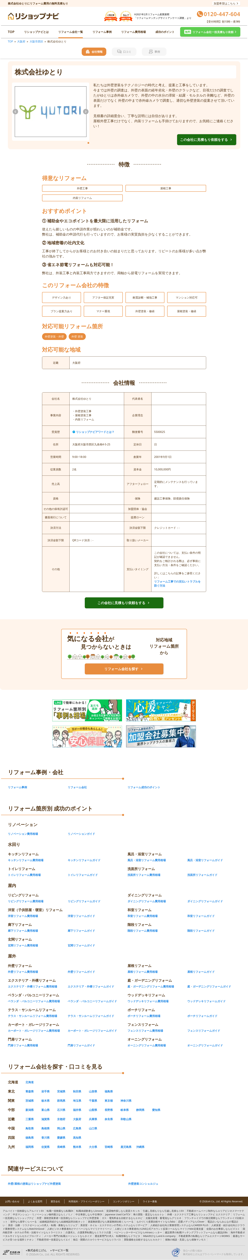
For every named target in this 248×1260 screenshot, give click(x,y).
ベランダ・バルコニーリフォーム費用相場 (34, 1001)
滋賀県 (45, 1119)
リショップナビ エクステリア (198, 1214)
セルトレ (148, 1214)
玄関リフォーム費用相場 (23, 945)
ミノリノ (43, 1214)
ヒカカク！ (143, 1239)
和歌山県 (125, 1119)
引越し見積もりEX (163, 1210)
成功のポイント (165, 32)
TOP (11, 31)
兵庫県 (93, 1119)
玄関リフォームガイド (81, 945)
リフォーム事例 (102, 32)
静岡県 (140, 1110)
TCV (117, 1214)
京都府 (61, 1119)
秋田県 (77, 1091)
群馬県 (61, 1101)
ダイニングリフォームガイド (205, 901)
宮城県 (61, 1091)
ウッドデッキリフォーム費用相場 (148, 1001)
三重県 (29, 1119)
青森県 (29, 1091)
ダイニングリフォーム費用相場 (147, 901)
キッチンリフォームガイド (84, 860)
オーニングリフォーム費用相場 (147, 1045)
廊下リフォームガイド (81, 931)
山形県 (93, 1091)
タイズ (68, 1236)
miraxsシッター (138, 1232)
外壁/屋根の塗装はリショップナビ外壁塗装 (34, 1184)
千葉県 (93, 1101)
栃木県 (45, 1101)
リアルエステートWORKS (204, 1236)
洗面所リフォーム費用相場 (144, 875)
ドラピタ (117, 1236)
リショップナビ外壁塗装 (68, 1218)
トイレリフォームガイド (83, 875)
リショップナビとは (36, 32)
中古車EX (89, 1214)
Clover (191, 1221)
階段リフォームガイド (201, 931)
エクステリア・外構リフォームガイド (91, 986)
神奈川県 (125, 1101)
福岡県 (29, 1147)
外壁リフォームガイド (81, 972)
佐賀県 (45, 1147)
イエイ (53, 1239)
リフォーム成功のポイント (144, 787)
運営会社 (55, 1201)
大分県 (93, 1147)
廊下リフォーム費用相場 (23, 931)
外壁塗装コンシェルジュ (143, 1184)
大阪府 (21, 41)
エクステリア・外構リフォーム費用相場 (32, 986)
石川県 (61, 1110)
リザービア (113, 1225)
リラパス (97, 1239)
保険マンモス (185, 1239)
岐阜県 (124, 1110)
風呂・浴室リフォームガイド (205, 860)
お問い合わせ (12, 1201)
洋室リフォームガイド (81, 916)
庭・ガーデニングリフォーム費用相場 (151, 986)
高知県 (77, 1137)
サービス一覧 (60, 1250)
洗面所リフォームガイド (202, 875)
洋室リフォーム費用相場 (23, 916)
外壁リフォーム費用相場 (23, 972)
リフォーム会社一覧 (70, 32)
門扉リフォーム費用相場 (23, 1045)
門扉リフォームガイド (81, 1045)
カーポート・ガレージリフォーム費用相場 (34, 1031)
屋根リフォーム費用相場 (143, 972)
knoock (89, 1210)
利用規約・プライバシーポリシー (86, 1201)
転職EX (60, 1210)
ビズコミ (223, 1228)
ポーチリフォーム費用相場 (144, 1016)
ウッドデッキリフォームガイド (206, 1001)
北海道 (29, 1082)
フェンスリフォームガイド (203, 1031)
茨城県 (29, 1101)
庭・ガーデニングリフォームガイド (209, 986)
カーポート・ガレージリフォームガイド (92, 1031)
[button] (210, 32)
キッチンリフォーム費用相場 (25, 860)
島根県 (45, 1128)
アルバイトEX (23, 1210)
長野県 (109, 1110)
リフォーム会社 (77, 787)
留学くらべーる (23, 1221)
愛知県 (156, 1110)
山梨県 (93, 1110)
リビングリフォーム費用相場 (25, 901)
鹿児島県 (125, 1147)
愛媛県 (61, 1137)
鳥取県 (29, 1128)
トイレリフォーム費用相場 (24, 875)
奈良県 (109, 1119)
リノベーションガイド (81, 834)
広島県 (77, 1128)
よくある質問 (35, 1201)
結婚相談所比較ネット (62, 1221)
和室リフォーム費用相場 (143, 916)
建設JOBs (196, 1232)
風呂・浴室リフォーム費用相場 (147, 860)
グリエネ (163, 1218)
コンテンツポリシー (123, 1201)
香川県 (45, 1137)
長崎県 (61, 1147)
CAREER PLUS (179, 1225)
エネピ (122, 1218)
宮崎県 (109, 1147)
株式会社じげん (37, 1250)
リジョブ (42, 1225)
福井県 (77, 1110)
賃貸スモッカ (123, 1210)
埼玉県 (77, 1101)
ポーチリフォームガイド (202, 1016)
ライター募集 (150, 1201)
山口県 (93, 1128)
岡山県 (61, 1128)
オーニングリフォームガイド (205, 1045)
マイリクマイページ (79, 1228)
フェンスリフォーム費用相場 (145, 1031)
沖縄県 (140, 1147)
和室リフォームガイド (201, 916)
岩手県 (45, 1091)
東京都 (109, 1101)
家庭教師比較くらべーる (110, 1221)
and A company (159, 1236)
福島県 (109, 1091)
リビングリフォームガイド (84, 901)
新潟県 (29, 1110)
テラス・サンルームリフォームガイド (91, 1016)
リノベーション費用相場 (23, 834)
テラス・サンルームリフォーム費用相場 (32, 1016)
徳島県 (29, 1137)
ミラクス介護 (88, 1232)
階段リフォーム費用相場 (143, 931)
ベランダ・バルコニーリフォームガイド (92, 1001)
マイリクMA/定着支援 (159, 1228)
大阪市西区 (36, 41)
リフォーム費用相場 (133, 32)
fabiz (155, 1221)
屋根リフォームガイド (201, 972)
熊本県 (77, 1147)
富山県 (45, 1110)
